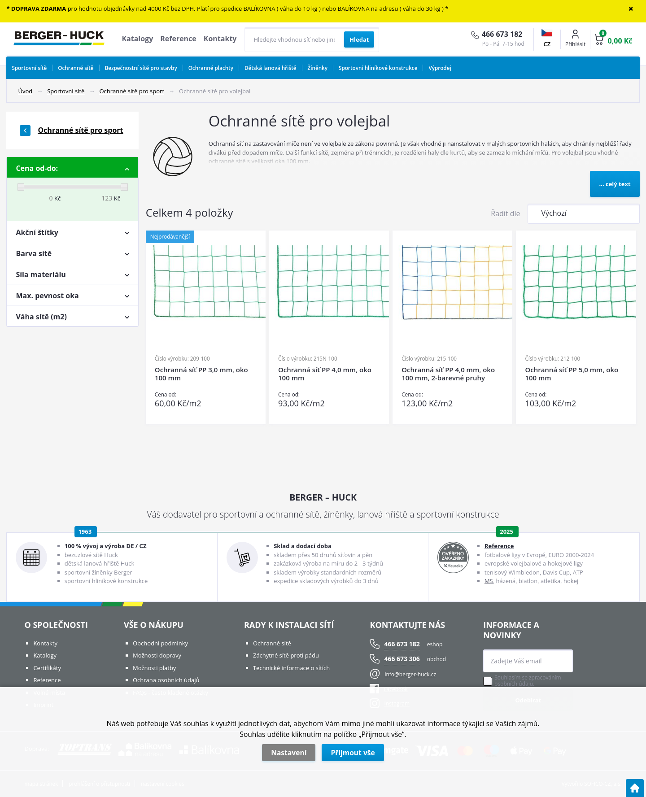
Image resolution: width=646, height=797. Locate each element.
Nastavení (288, 753)
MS (488, 581)
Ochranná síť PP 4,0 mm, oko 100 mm (324, 374)
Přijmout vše (353, 753)
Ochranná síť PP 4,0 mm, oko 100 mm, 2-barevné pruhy (448, 374)
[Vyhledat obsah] (359, 39)
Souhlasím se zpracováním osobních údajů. (527, 681)
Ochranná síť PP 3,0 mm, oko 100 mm (201, 374)
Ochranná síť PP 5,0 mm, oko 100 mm (571, 374)
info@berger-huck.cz (410, 674)
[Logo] (59, 39)
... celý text (614, 184)
